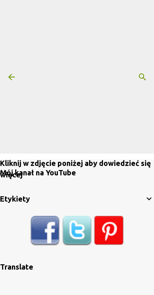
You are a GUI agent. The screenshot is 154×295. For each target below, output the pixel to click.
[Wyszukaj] (142, 77)
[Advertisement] (77, 77)
